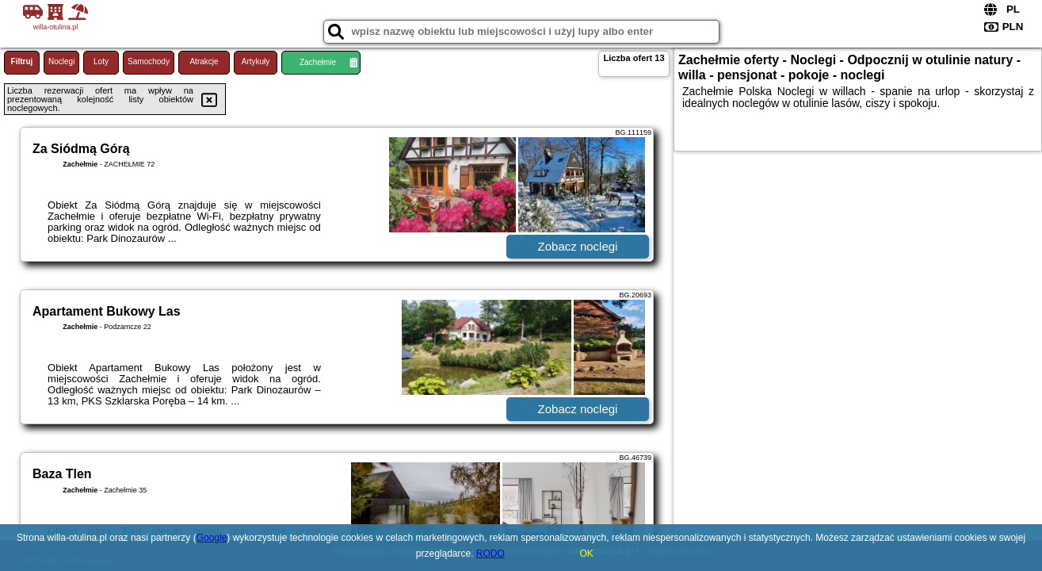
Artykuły (256, 61)
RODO (490, 553)
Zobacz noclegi (578, 246)
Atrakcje (203, 61)
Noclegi (61, 61)
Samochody (149, 61)
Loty (101, 61)
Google (212, 537)
